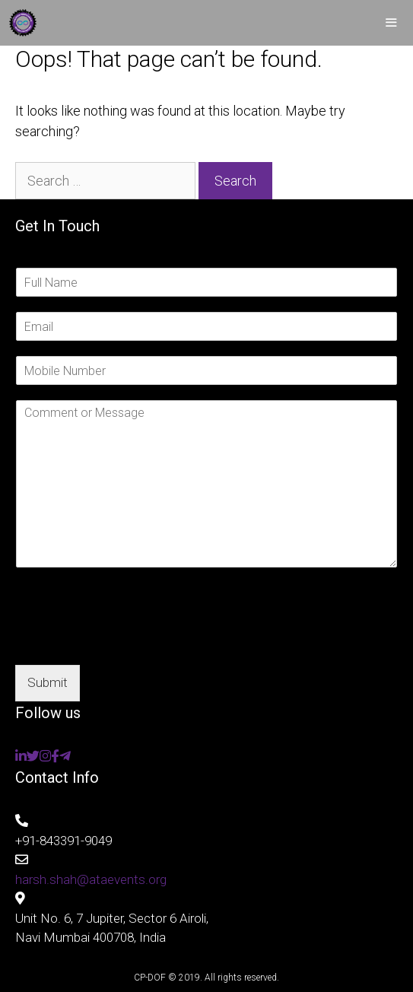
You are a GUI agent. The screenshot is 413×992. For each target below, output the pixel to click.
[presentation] (130, 640)
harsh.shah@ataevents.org (91, 879)
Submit (47, 682)
